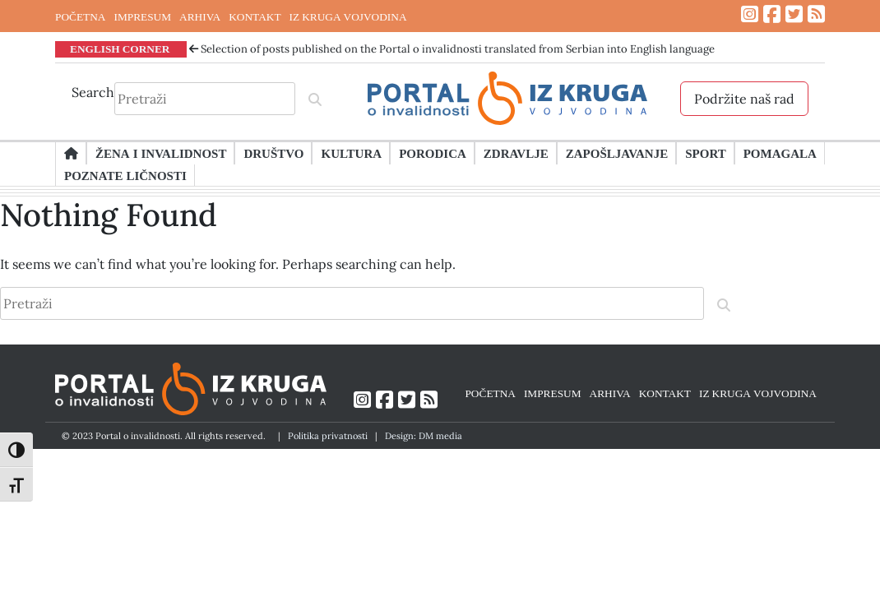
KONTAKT (254, 16)
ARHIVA (199, 16)
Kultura (351, 153)
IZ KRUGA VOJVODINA (348, 16)
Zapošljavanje (617, 153)
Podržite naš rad (744, 98)
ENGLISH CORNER (120, 48)
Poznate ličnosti (125, 175)
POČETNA (80, 16)
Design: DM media (423, 436)
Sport (705, 153)
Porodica (432, 153)
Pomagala (780, 153)
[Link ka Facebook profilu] (771, 14)
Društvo (273, 153)
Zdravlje (516, 153)
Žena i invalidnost (160, 153)
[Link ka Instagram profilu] (749, 14)
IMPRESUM (142, 16)
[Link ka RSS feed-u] (816, 14)
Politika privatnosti (328, 436)
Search (93, 92)
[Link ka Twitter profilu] (794, 14)
